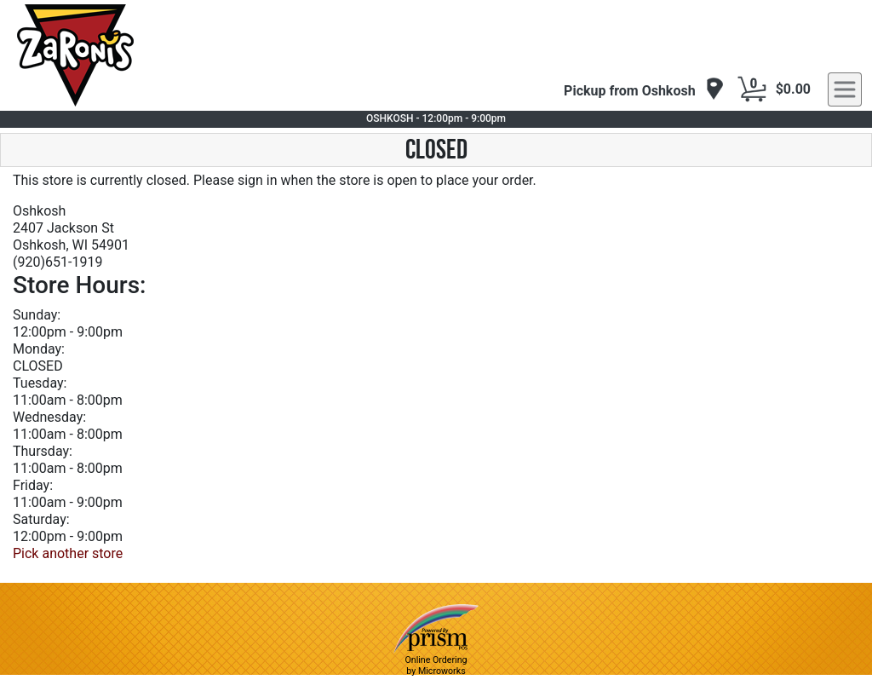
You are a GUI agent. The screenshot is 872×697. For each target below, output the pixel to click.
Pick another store (68, 553)
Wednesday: (49, 417)
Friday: (33, 485)
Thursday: (42, 451)
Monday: (39, 349)
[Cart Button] (752, 89)
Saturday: (41, 519)
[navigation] (644, 90)
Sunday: (36, 315)
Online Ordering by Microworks (435, 665)
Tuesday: (39, 383)
